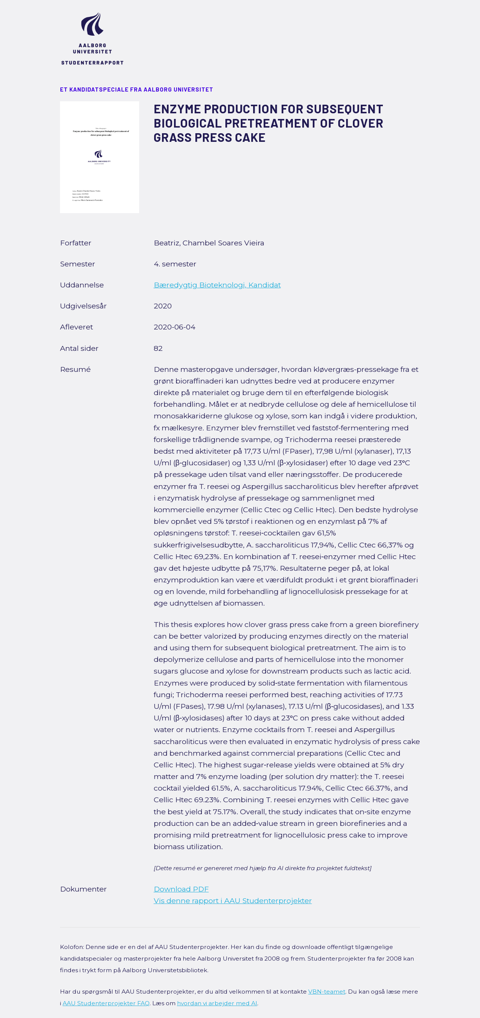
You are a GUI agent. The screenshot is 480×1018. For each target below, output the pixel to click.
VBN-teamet (326, 991)
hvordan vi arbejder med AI (217, 1003)
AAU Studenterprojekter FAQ (106, 1003)
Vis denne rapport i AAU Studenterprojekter (233, 900)
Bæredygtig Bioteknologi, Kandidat (217, 284)
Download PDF (181, 888)
